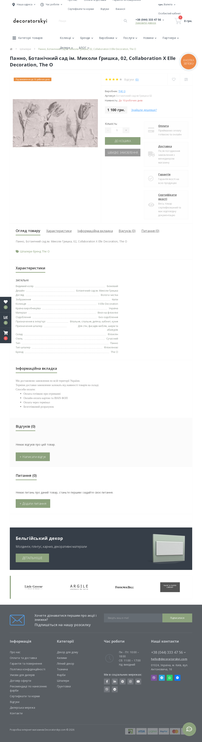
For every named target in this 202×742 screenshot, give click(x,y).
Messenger (177, 677)
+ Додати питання (33, 503)
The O (122, 91)
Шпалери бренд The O (35, 251)
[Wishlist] (173, 79)
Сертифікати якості (167, 197)
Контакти (16, 713)
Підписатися (177, 618)
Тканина (62, 669)
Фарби (61, 675)
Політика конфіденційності (27, 669)
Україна (113, 308)
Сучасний (112, 338)
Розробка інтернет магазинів (27, 729)
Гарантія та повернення (26, 663)
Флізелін (113, 334)
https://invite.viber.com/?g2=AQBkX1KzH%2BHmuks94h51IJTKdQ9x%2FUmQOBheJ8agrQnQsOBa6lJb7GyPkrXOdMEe (107, 689)
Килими (62, 658)
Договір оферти (20, 680)
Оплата (163, 126)
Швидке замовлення (123, 152)
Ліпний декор (65, 663)
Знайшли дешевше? (144, 110)
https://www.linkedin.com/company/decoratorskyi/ (115, 681)
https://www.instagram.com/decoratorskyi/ (130, 681)
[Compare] (186, 79)
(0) (137, 79)
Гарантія (164, 174)
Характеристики (59, 231)
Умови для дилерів (22, 675)
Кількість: (111, 124)
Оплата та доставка (23, 658)
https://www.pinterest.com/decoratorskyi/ (122, 681)
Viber (154, 677)
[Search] (125, 21)
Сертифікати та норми (81, 9)
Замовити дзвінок (145, 23)
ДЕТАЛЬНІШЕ (32, 558)
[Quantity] (117, 130)
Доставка (165, 146)
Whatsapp (169, 677)
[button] (5, 335)
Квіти (115, 299)
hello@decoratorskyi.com (169, 659)
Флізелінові (111, 347)
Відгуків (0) (127, 231)
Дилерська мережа (22, 707)
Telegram (161, 677)
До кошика (123, 141)
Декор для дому (67, 652)
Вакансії (120, 9)
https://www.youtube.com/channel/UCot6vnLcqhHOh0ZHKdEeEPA (138, 681)
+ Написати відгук (33, 457)
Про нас (15, 652)
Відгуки (105, 9)
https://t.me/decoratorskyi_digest (114, 689)
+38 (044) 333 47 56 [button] (168, 652)
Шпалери (63, 680)
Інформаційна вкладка (95, 231)
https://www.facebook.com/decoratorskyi (107, 681)
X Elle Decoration (108, 303)
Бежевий (112, 286)
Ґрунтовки (64, 686)
